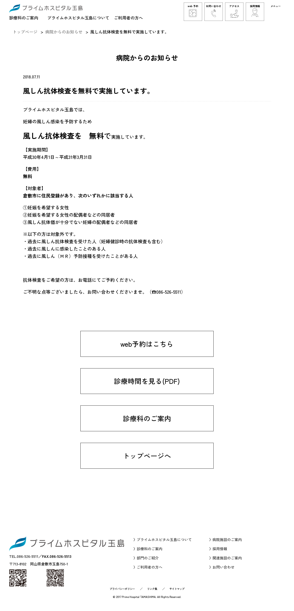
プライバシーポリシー (122, 592)
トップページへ (147, 467)
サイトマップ (176, 592)
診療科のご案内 (23, 17)
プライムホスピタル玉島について (78, 17)
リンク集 (152, 592)
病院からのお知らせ (63, 32)
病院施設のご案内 (227, 543)
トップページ (25, 32)
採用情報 (219, 552)
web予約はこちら (147, 354)
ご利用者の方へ (128, 17)
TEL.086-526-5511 (23, 560)
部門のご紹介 (148, 561)
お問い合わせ (223, 571)
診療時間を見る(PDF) (147, 392)
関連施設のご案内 (227, 561)
